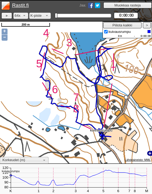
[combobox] (20, 16)
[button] (127, 5)
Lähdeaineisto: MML (138, 159)
